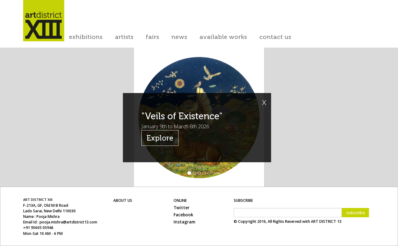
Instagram (184, 222)
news (179, 36)
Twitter (182, 207)
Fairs (152, 36)
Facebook (183, 215)
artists (124, 36)
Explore (160, 138)
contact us (275, 36)
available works (223, 36)
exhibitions (86, 36)
